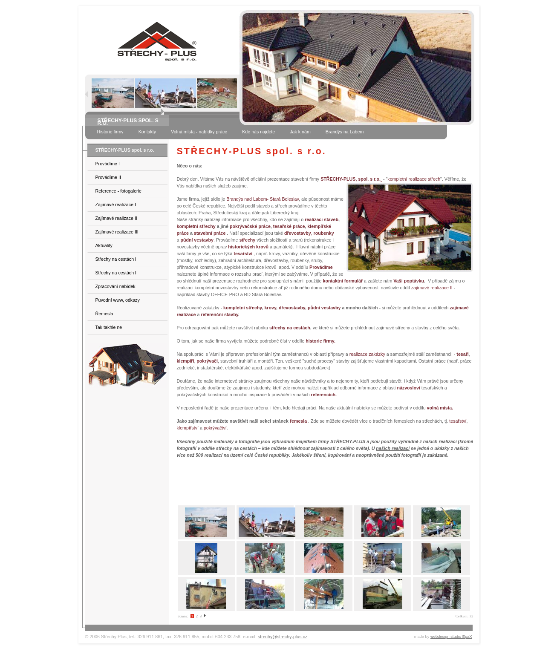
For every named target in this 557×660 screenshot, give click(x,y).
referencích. (324, 394)
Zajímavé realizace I (115, 204)
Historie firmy (110, 131)
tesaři (462, 354)
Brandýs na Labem (345, 131)
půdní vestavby (324, 307)
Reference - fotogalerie (118, 190)
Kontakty (147, 131)
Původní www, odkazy (117, 300)
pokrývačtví (215, 427)
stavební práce (210, 233)
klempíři (185, 360)
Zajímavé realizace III (117, 231)
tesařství (457, 421)
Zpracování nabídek (115, 286)
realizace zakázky (367, 354)
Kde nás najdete (258, 131)
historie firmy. (320, 340)
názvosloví (408, 387)
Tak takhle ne (108, 327)
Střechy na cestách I (116, 259)
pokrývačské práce (250, 226)
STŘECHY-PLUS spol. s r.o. (124, 150)
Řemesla (104, 313)
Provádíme (321, 267)
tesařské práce (289, 226)
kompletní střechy (196, 226)
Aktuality (104, 245)
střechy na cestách (289, 327)
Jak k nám (300, 131)
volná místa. (440, 407)
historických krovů (248, 246)
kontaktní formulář (343, 280)
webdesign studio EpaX (451, 636)
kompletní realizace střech (413, 179)
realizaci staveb (321, 219)
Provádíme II (108, 177)
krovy (270, 307)
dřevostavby (292, 307)
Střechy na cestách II (116, 272)
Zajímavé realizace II (116, 218)
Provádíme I (107, 163)
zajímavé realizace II (432, 287)
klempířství (188, 427)
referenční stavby (219, 314)
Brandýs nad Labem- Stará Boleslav (262, 199)
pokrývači (207, 360)
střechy (247, 239)
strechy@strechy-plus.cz (282, 636)
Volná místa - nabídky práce (199, 131)
